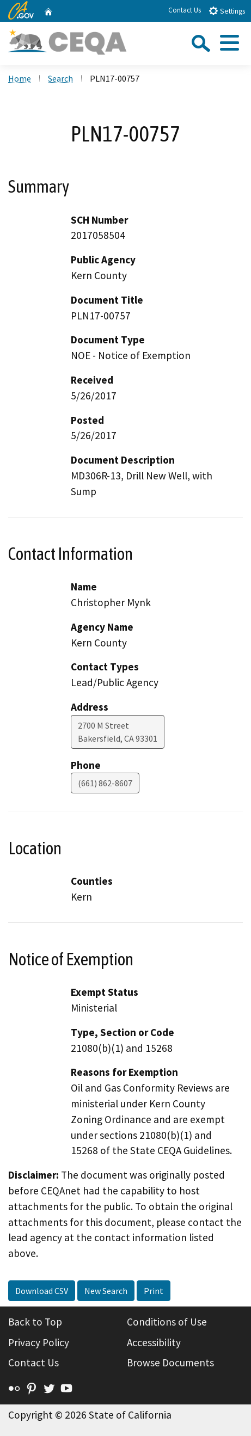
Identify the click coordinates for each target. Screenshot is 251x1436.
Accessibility (154, 1342)
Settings (227, 10)
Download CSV (41, 1290)
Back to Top (35, 1321)
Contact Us (184, 10)
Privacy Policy (38, 1342)
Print (153, 1290)
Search (60, 78)
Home (19, 78)
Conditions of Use (167, 1321)
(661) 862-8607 (105, 783)
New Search (105, 1290)
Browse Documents (170, 1362)
